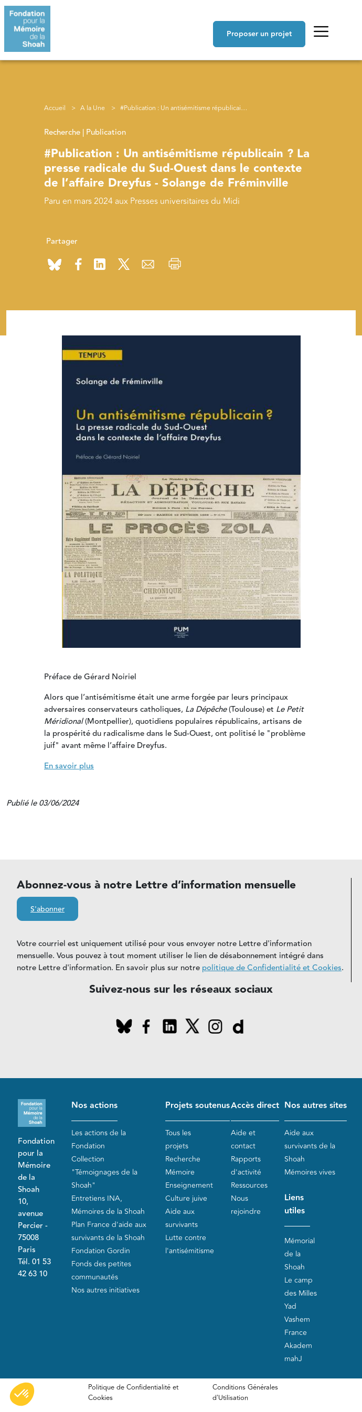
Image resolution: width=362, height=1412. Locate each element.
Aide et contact (243, 1139)
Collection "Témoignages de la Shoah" (104, 1172)
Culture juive (186, 1198)
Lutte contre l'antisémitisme (189, 1244)
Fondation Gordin (100, 1250)
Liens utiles (294, 1204)
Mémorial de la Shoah (299, 1254)
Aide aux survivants (181, 1218)
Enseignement (189, 1185)
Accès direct (255, 1105)
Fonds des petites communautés (101, 1270)
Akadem (298, 1345)
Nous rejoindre (246, 1205)
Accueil (55, 108)
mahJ (293, 1358)
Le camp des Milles (300, 1287)
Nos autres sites (315, 1105)
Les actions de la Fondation (98, 1139)
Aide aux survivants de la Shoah (309, 1146)
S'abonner (47, 909)
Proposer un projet (259, 34)
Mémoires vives (309, 1172)
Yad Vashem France (297, 1319)
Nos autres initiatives (105, 1290)
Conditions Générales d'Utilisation (245, 1392)
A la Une (92, 108)
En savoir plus (69, 766)
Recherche (182, 1159)
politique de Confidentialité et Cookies (272, 968)
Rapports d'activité (246, 1166)
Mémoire (180, 1172)
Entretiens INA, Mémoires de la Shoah (108, 1205)
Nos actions (94, 1105)
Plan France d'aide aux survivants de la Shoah (108, 1231)
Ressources (249, 1185)
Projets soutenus (197, 1105)
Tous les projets (178, 1139)
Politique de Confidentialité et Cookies (133, 1392)
